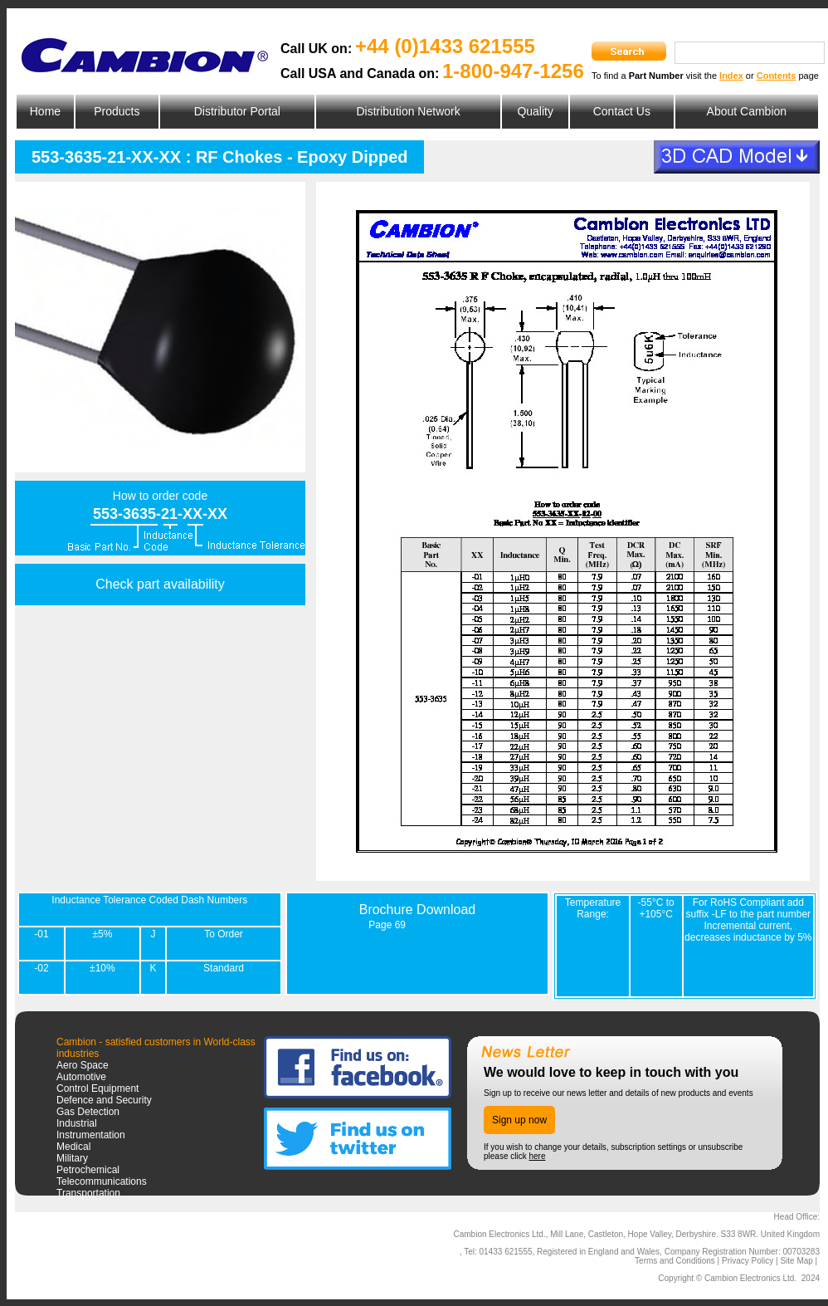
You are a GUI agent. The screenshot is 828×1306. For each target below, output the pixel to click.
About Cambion (747, 111)
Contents (776, 76)
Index (731, 76)
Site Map (796, 1260)
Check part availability (160, 584)
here (536, 1156)
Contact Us (621, 111)
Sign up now (519, 1120)
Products (116, 111)
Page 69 (387, 925)
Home (45, 111)
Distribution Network (408, 111)
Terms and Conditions (675, 1260)
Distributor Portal (237, 111)
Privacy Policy (747, 1260)
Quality (535, 111)
